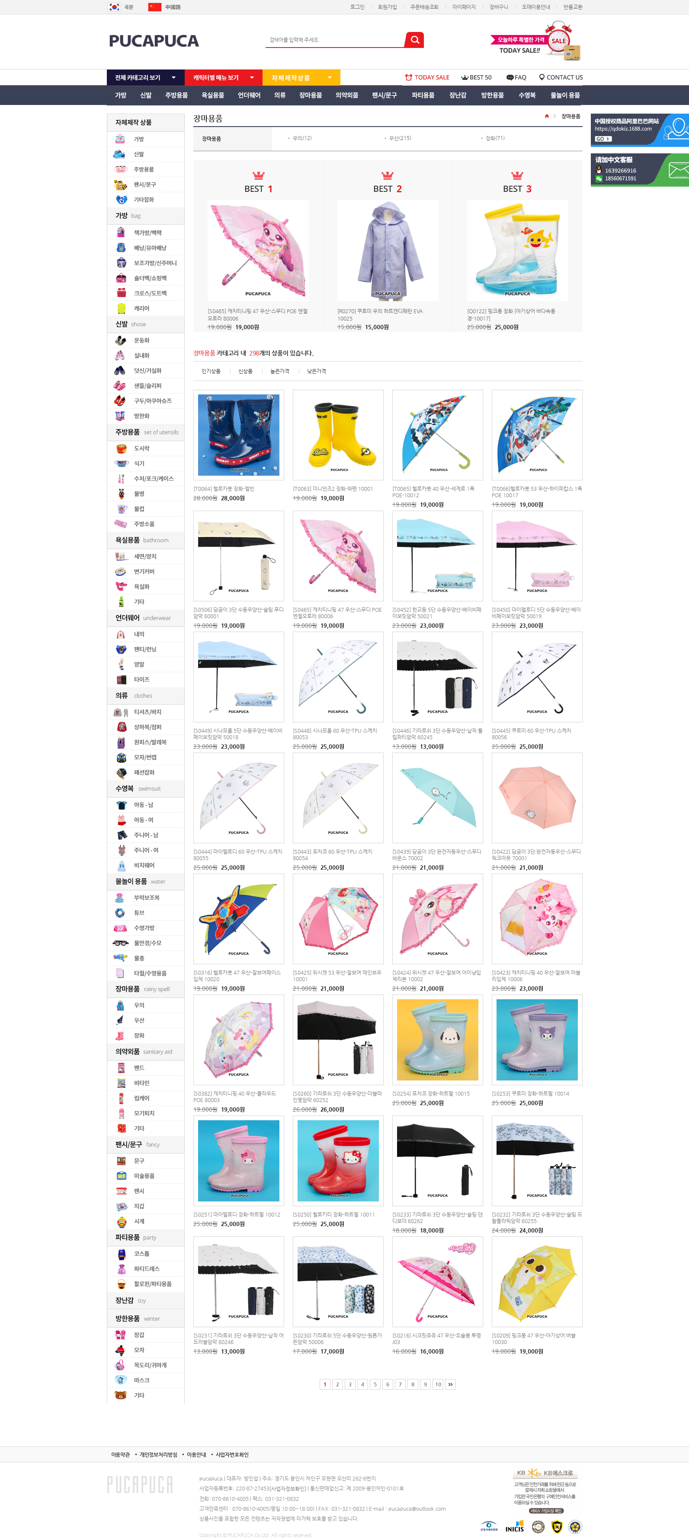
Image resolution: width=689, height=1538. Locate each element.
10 (438, 1384)
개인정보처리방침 (158, 1455)
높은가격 (279, 371)
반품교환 (573, 7)
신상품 (245, 371)
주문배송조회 (424, 7)
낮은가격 (316, 371)
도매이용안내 (536, 7)
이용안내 (196, 1455)
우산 (394, 138)
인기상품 (211, 371)
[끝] (450, 1384)
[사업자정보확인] (287, 1489)
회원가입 (387, 7)
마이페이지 (464, 7)
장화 (490, 138)
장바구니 (499, 7)
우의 (297, 138)
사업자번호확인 (232, 1455)
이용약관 (120, 1455)
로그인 (357, 7)
